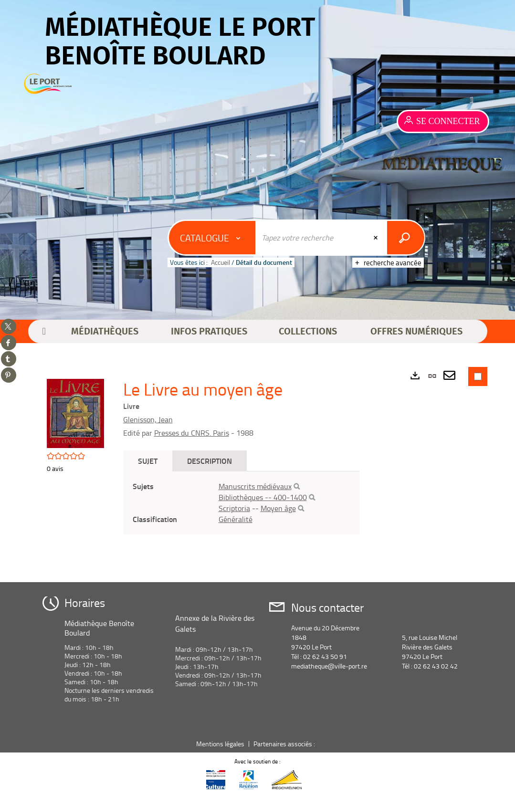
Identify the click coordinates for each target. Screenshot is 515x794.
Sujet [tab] (148, 460)
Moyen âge (278, 508)
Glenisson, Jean (148, 419)
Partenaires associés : (284, 743)
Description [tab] (209, 460)
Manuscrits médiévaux (255, 486)
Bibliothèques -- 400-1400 (263, 497)
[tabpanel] (241, 502)
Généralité (235, 519)
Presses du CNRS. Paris (191, 433)
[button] (104, 331)
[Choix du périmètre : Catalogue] (212, 237)
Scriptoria (234, 508)
